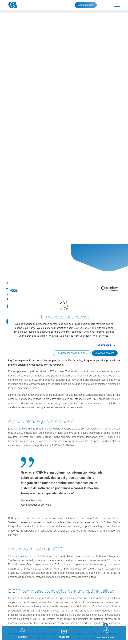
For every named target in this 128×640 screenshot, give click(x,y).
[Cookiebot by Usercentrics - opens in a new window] (104, 288)
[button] (117, 5)
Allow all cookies (104, 353)
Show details (104, 344)
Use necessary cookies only (71, 353)
